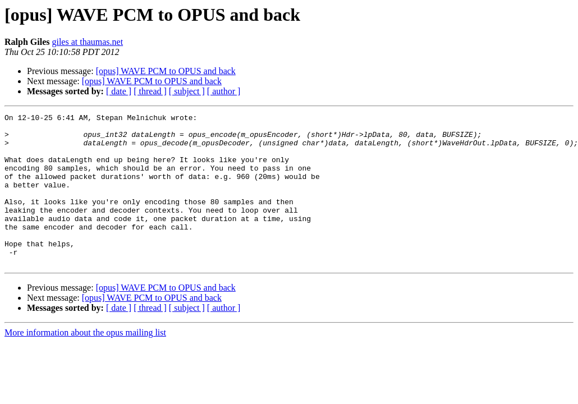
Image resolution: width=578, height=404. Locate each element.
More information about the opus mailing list (85, 363)
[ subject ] (187, 91)
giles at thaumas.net (87, 42)
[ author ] (224, 91)
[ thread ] (150, 91)
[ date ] (118, 91)
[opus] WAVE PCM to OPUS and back (166, 71)
